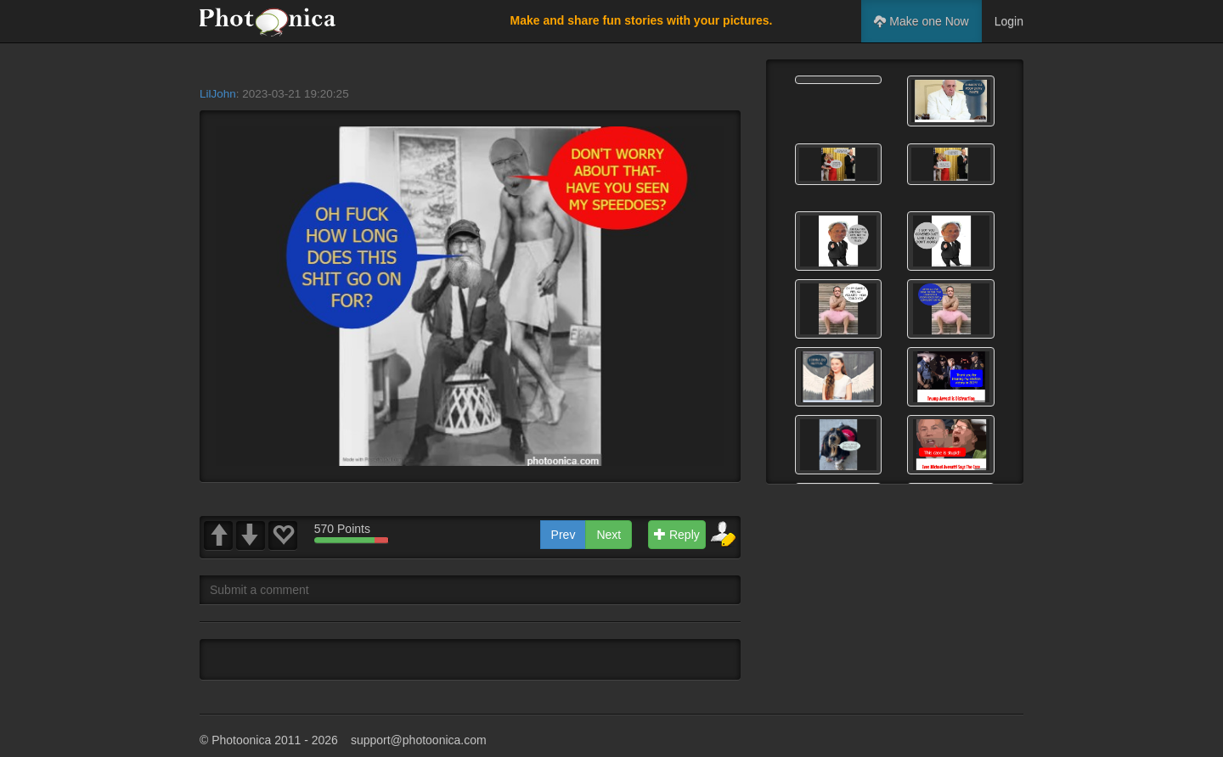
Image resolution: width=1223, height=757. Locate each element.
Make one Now (921, 21)
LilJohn (218, 93)
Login (1009, 21)
